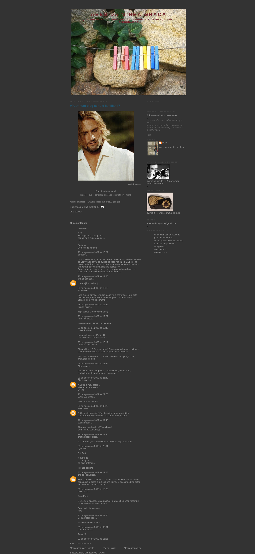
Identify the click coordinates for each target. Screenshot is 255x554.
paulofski (82, 529)
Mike (80, 408)
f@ (79, 448)
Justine (81, 423)
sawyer (78, 212)
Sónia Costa (84, 518)
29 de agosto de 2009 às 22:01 (93, 446)
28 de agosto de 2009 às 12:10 (93, 288)
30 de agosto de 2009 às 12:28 (93, 472)
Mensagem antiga (132, 548)
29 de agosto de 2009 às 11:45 (93, 434)
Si (79, 255)
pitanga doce (160, 246)
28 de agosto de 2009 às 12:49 (93, 328)
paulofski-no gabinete (164, 243)
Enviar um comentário (80, 543)
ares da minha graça (129, 14)
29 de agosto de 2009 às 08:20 (93, 406)
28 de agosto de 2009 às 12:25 (93, 304)
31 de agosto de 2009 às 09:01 (93, 527)
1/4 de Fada (84, 475)
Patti (164, 143)
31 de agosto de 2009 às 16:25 (93, 539)
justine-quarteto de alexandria (168, 240)
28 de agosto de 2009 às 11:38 (93, 276)
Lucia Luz (82, 397)
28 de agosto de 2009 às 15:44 (93, 363)
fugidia (81, 307)
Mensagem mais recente (82, 548)
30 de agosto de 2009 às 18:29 (93, 489)
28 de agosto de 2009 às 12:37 (93, 316)
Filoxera (82, 380)
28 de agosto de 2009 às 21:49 (93, 378)
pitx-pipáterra (160, 249)
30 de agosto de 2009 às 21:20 (93, 515)
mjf (79, 228)
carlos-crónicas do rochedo (167, 235)
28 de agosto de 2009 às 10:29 (93, 252)
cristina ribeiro (84, 437)
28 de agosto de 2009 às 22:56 (93, 394)
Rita (80, 290)
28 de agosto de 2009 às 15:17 (93, 342)
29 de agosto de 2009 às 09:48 (93, 420)
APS (80, 491)
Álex (80, 366)
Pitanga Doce (84, 344)
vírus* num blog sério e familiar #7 (95, 106)
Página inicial (109, 548)
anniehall (82, 279)
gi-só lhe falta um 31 (163, 237)
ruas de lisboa (160, 252)
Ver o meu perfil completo (171, 147)
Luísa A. (82, 330)
